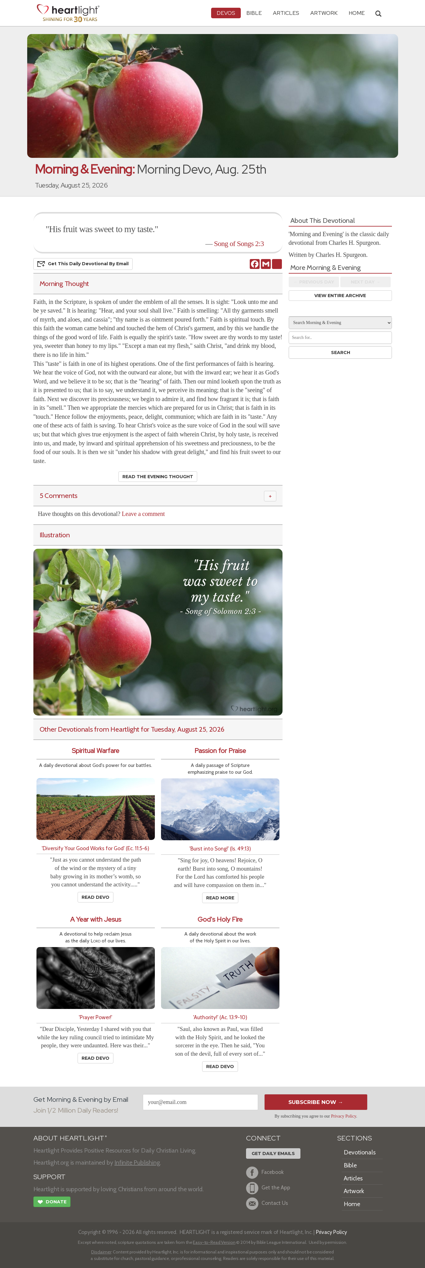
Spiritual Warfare (95, 750)
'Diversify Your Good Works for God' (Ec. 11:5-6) (95, 848)
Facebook (265, 1172)
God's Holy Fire (220, 919)
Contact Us (267, 1203)
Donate (51, 1202)
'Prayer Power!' (95, 1017)
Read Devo (95, 897)
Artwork (324, 12)
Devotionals (360, 1152)
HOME (357, 12)
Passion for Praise (220, 750)
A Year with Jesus (95, 919)
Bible (254, 12)
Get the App (268, 1188)
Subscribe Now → (315, 1102)
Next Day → (365, 282)
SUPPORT (49, 1176)
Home (352, 1204)
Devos (226, 12)
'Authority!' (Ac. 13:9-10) (220, 1017)
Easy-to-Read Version (214, 1242)
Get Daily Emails (273, 1153)
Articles (286, 12)
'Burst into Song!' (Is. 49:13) (220, 848)
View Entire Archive (340, 295)
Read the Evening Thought (157, 476)
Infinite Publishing (137, 1162)
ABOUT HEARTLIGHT (70, 1138)
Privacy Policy (343, 1116)
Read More (220, 898)
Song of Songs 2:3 (239, 244)
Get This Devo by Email (83, 264)
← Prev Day (314, 282)
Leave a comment (143, 513)
